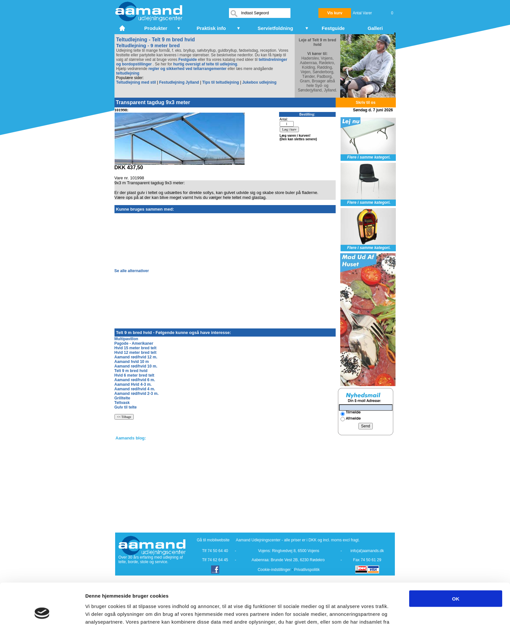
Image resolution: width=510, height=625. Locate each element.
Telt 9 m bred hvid (131, 370)
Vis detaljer (338, 612)
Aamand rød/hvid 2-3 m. (136, 393)
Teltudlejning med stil (136, 82)
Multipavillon (126, 339)
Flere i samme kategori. (368, 157)
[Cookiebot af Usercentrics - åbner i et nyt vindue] (42, 612)
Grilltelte (122, 398)
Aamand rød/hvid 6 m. (134, 380)
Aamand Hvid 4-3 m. (133, 384)
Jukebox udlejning (259, 82)
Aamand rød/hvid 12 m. (135, 357)
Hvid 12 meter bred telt (135, 352)
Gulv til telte (125, 407)
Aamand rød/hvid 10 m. (135, 366)
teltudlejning (127, 73)
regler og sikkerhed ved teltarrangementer (186, 68)
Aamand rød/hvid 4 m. (134, 389)
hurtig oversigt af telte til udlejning (205, 64)
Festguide (187, 59)
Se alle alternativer (131, 271)
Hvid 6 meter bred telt (134, 375)
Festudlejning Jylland (179, 82)
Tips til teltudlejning (220, 82)
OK (456, 560)
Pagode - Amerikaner (134, 343)
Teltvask (122, 402)
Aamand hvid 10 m (131, 361)
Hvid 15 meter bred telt (135, 348)
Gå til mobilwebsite (213, 540)
